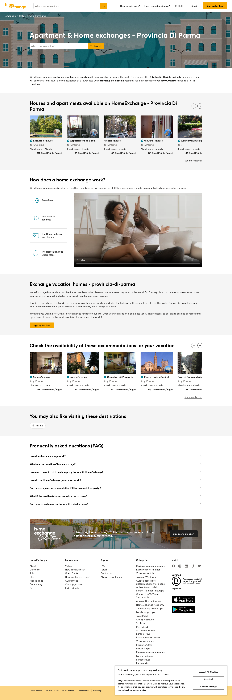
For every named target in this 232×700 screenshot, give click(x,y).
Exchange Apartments (148, 637)
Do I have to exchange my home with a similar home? (116, 504)
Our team (35, 569)
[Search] (103, 6)
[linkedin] (186, 566)
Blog (32, 576)
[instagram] (180, 566)
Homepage (10, 15)
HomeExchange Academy (150, 604)
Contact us (106, 573)
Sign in (194, 5)
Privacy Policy (52, 690)
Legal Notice (84, 690)
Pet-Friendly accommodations (145, 628)
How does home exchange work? (116, 456)
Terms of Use (36, 690)
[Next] (199, 106)
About (33, 565)
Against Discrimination (148, 601)
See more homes (193, 160)
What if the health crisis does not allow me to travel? (116, 496)
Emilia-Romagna (36, 15)
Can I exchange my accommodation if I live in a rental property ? (116, 488)
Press (32, 588)
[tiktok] (193, 566)
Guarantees (71, 580)
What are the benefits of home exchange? (116, 464)
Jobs (32, 573)
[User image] (57, 132)
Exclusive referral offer (148, 569)
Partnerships (143, 648)
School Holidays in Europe (150, 590)
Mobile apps (36, 580)
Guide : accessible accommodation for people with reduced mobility (151, 583)
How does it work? (130, 5)
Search (95, 45)
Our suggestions (74, 584)
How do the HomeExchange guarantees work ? (116, 480)
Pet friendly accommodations (145, 665)
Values (68, 565)
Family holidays (144, 655)
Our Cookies (68, 690)
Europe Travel (143, 633)
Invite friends (72, 588)
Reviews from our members (150, 565)
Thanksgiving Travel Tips (149, 608)
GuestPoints (71, 573)
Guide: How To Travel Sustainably (147, 596)
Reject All (208, 679)
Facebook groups (145, 612)
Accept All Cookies (208, 671)
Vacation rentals (145, 573)
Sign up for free (215, 5)
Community (36, 584)
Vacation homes (145, 641)
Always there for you (112, 576)
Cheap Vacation (145, 619)
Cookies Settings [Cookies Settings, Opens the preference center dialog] (208, 686)
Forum (104, 569)
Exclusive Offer (144, 644)
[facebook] (173, 566)
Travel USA (142, 615)
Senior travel (143, 659)
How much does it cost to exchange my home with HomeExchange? (116, 472)
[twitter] (199, 566)
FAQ (103, 565)
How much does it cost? (157, 5)
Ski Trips (140, 623)
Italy (21, 15)
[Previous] (193, 106)
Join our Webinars (146, 576)
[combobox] (66, 6)
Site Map (97, 690)
